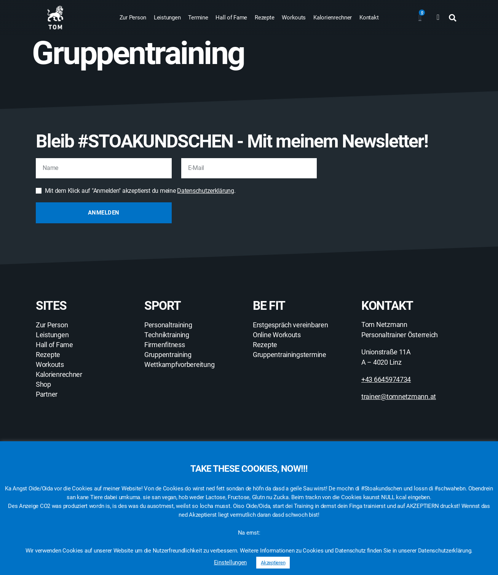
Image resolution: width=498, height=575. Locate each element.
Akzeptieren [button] (273, 562)
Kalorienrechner (332, 17)
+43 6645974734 (386, 379)
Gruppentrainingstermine (289, 355)
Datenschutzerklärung (205, 190)
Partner (46, 394)
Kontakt (368, 17)
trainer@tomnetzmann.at (398, 396)
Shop (43, 384)
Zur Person (133, 17)
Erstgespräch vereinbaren (290, 325)
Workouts (294, 17)
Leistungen (167, 17)
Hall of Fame (231, 17)
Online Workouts (277, 335)
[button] (452, 17)
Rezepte (264, 17)
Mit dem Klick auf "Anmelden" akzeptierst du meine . (140, 190)
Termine (198, 17)
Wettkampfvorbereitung (179, 364)
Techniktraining (166, 335)
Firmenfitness (164, 345)
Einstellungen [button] (230, 562)
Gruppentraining (168, 355)
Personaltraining (168, 325)
